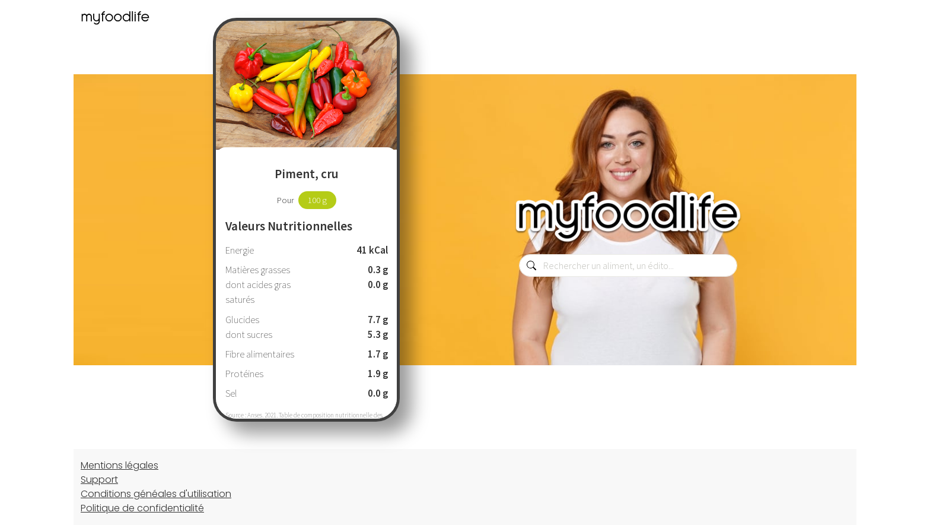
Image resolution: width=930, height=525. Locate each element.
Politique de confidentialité (142, 508)
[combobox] (628, 265)
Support (99, 479)
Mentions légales (119, 465)
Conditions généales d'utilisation (156, 494)
